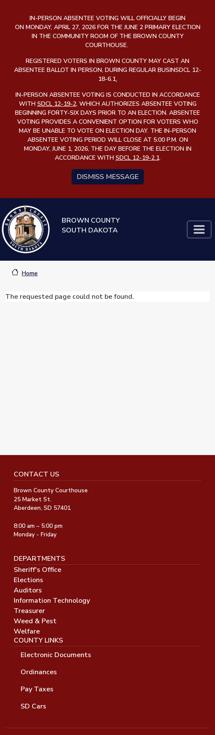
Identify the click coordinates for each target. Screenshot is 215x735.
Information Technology (52, 600)
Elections (28, 580)
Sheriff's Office (37, 569)
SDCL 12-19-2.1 (137, 158)
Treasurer (29, 611)
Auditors (28, 590)
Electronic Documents (56, 655)
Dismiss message (108, 177)
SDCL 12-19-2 (56, 104)
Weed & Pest (35, 621)
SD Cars (33, 706)
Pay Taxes (37, 689)
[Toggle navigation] (199, 229)
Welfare (27, 631)
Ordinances (39, 672)
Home (30, 273)
